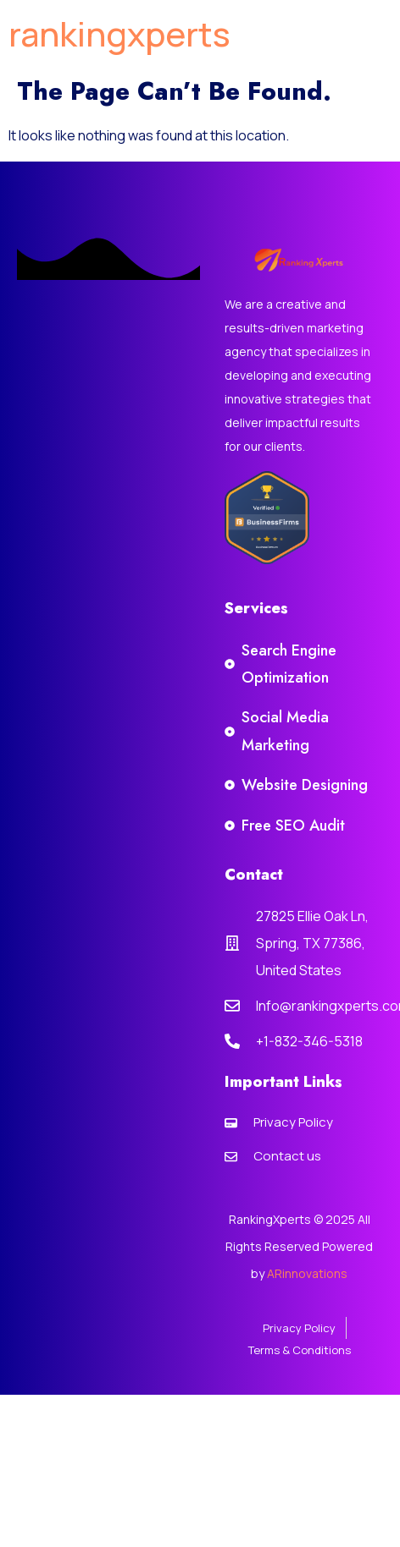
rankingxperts (119, 33)
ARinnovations (307, 1273)
